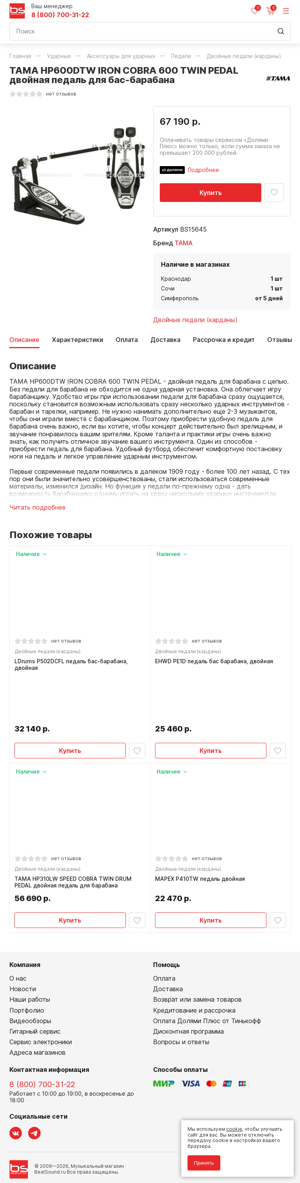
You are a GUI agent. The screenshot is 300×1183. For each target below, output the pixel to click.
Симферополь (180, 298)
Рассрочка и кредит (224, 340)
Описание (24, 340)
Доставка (165, 340)
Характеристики (77, 340)
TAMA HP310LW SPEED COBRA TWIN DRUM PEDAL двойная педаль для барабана (74, 838)
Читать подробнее (37, 507)
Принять (204, 1163)
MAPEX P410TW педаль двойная (201, 835)
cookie (234, 1129)
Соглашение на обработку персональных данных (68, 1151)
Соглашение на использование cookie (54, 1156)
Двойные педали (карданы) (195, 320)
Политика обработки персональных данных (61, 1145)
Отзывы (279, 340)
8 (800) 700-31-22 (60, 15)
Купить (211, 193)
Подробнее (203, 169)
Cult (107, 1168)
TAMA (184, 243)
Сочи (168, 288)
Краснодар (176, 278)
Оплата (127, 340)
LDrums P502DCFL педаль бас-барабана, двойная (72, 666)
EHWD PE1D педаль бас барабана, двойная (216, 663)
